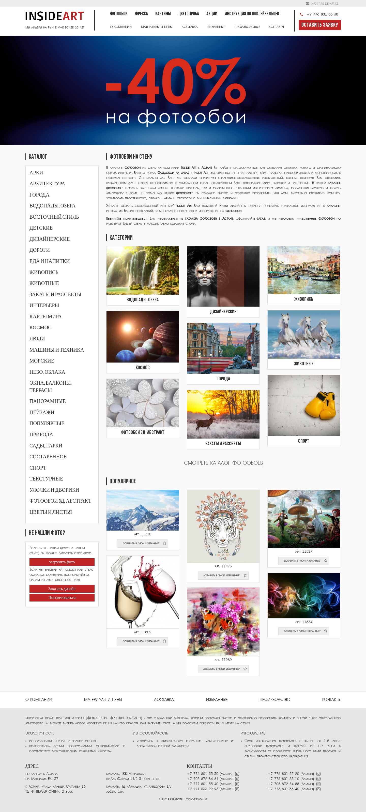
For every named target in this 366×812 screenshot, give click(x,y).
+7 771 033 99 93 (202, 789)
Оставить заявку (319, 25)
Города (39, 195)
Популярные (46, 423)
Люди (37, 339)
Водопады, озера (52, 206)
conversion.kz (196, 799)
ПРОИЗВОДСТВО (275, 699)
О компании (121, 27)
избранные (217, 699)
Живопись (43, 272)
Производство (247, 27)
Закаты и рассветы (55, 295)
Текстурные (46, 479)
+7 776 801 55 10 (283, 779)
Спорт (37, 468)
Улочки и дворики (54, 490)
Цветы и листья (50, 512)
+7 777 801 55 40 (202, 784)
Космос (40, 328)
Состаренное (48, 457)
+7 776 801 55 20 (283, 774)
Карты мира (45, 317)
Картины (163, 14)
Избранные (216, 27)
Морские (41, 361)
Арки (36, 173)
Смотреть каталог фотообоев (223, 463)
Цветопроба (188, 14)
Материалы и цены (156, 27)
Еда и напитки (49, 261)
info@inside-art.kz (324, 3)
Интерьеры (44, 306)
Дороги (39, 250)
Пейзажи (41, 413)
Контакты (276, 27)
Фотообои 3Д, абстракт (60, 501)
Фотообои (119, 14)
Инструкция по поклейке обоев (252, 14)
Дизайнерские (49, 239)
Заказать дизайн (61, 589)
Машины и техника (56, 350)
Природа (41, 435)
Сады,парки (46, 446)
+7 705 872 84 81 (202, 779)
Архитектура (47, 184)
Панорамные (47, 401)
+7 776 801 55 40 (284, 789)
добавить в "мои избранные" (144, 543)
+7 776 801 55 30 (318, 14)
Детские (41, 228)
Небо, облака (47, 372)
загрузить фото (62, 562)
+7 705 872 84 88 (283, 784)
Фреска (141, 14)
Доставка (190, 27)
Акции (211, 14)
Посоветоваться (61, 598)
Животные (44, 283)
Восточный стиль (54, 217)
